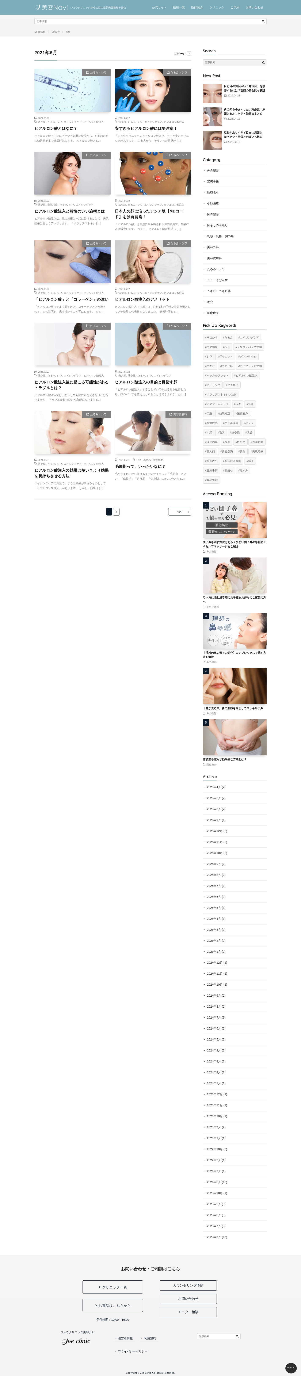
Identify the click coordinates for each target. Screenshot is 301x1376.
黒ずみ (147, 460)
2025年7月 (214, 886)
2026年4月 (214, 787)
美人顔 (122, 375)
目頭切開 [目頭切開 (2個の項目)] (257, 442)
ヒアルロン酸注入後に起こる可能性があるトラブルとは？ (71, 385)
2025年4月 (214, 918)
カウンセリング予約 (188, 1285)
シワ (59, 121)
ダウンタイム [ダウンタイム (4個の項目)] (248, 356)
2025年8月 (214, 875)
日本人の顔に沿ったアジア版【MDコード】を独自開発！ (149, 214)
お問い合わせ (254, 7)
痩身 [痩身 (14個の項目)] (227, 442)
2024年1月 (214, 1083)
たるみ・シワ (98, 72)
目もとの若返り (217, 225)
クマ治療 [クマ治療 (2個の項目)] (212, 347)
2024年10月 (215, 984)
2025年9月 (214, 864)
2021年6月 (214, 1182)
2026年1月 (214, 820)
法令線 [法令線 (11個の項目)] (236, 432)
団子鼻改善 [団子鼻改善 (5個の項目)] (231, 423)
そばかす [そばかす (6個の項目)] (212, 337)
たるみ (51, 121)
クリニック (216, 7)
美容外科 (213, 247)
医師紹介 (197, 7)
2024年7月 (214, 1017)
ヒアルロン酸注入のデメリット (142, 300)
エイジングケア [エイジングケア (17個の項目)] (249, 337)
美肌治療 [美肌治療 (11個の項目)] (257, 451)
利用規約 (150, 1338)
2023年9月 (214, 1127)
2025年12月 (215, 831)
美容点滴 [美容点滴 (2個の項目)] (227, 451)
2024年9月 (214, 995)
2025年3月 (214, 929)
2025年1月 (214, 951)
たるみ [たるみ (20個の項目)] (229, 337)
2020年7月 (214, 1226)
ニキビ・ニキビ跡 (219, 291)
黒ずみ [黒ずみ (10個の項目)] (244, 470)
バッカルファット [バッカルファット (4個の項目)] (218, 375)
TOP (291, 1368)
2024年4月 (214, 1050)
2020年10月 (215, 1193)
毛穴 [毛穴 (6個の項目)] (222, 432)
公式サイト (159, 7)
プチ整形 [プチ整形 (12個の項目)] (232, 385)
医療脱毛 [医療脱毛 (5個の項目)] (212, 423)
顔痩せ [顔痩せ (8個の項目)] (229, 470)
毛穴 (210, 302)
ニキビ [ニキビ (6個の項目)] (211, 366)
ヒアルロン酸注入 (94, 121)
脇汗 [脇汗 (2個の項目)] (251, 461)
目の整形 (213, 214)
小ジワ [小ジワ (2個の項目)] (249, 423)
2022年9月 (214, 1160)
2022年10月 (215, 1149)
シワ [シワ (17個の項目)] (209, 356)
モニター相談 (188, 1312)
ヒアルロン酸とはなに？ (55, 128)
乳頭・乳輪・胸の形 (220, 236)
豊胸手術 (213, 181)
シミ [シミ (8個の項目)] (227, 347)
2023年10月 (215, 1116)
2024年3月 (214, 1061)
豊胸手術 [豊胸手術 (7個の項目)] (212, 470)
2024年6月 (214, 1028)
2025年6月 (214, 896)
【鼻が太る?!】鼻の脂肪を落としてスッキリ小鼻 (233, 708)
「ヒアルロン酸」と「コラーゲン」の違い (71, 300)
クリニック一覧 (114, 1287)
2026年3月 (214, 798)
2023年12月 (215, 1094)
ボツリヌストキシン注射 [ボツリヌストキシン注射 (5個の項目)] (222, 394)
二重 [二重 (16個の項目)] (209, 413)
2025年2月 (214, 940)
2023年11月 (215, 1105)
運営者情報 (125, 1338)
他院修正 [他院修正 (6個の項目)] (224, 413)
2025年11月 (215, 842)
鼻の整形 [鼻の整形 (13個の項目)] (212, 480)
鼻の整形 (213, 170)
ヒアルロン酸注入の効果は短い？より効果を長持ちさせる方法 (71, 473)
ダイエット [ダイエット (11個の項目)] (226, 356)
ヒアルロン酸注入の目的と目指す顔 (146, 382)
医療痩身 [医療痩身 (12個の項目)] (242, 413)
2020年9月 (214, 1204)
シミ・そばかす (217, 280)
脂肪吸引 (213, 192)
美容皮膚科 (180, 414)
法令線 (42, 121)
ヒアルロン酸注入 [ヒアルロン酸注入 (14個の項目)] (247, 375)
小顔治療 (213, 203)
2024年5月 (214, 1039)
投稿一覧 (179, 7)
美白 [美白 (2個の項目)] (242, 451)
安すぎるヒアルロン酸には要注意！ (146, 128)
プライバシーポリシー (133, 1351)
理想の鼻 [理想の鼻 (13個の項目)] (212, 442)
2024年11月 (215, 973)
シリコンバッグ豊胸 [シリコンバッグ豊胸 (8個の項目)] (249, 347)
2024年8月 (214, 1006)
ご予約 (234, 7)
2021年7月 (214, 1171)
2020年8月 (214, 1215)
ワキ (138, 460)
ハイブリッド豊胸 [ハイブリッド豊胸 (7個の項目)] (251, 366)
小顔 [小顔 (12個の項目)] (209, 432)
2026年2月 (214, 809)
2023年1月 (214, 1138)
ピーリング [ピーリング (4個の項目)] (213, 385)
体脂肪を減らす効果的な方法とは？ (225, 759)
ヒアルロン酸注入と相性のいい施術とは (69, 211)
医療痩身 (213, 313)
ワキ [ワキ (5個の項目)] (238, 404)
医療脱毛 (158, 460)
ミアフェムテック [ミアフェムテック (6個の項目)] (218, 404)
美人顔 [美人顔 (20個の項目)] (211, 451)
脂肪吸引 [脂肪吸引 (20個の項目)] (212, 461)
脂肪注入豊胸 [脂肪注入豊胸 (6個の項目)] (233, 461)
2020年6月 (214, 1237)
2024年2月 (214, 1072)
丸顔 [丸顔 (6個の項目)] (251, 404)
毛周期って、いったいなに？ (140, 467)
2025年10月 (215, 853)
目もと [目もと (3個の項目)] (241, 442)
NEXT (179, 512)
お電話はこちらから (115, 1305)
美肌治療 (52, 204)
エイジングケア (73, 121)
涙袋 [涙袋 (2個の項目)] (249, 432)
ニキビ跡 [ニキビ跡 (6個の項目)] (227, 366)
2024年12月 (215, 962)
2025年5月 (214, 907)
